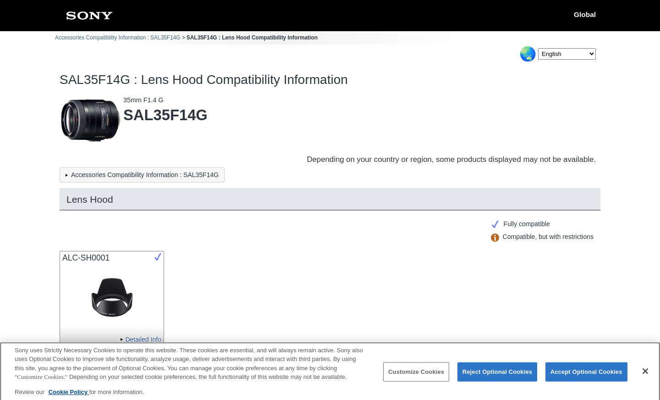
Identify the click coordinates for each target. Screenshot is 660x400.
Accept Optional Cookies (586, 375)
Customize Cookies (416, 375)
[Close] (645, 375)
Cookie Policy (69, 395)
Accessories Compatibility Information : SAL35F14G (118, 37)
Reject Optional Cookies (497, 375)
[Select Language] (567, 54)
